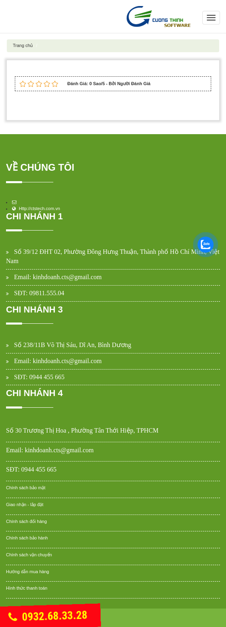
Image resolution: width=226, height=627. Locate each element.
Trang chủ (23, 45)
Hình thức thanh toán (26, 588)
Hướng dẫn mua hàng (27, 571)
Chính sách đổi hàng (26, 521)
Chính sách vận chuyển (29, 554)
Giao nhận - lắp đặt (24, 504)
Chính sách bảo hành (27, 537)
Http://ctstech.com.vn (39, 208)
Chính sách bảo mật (25, 487)
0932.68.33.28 (48, 617)
